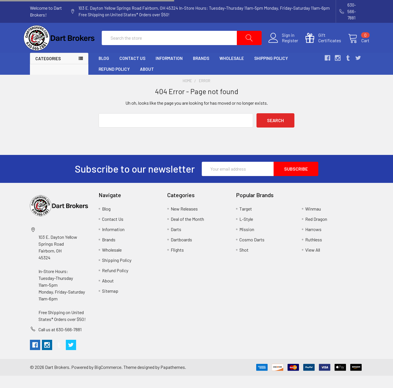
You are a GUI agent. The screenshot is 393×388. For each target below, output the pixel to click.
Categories (48, 71)
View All (312, 262)
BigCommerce (107, 379)
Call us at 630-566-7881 (60, 341)
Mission (246, 241)
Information (169, 70)
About (147, 81)
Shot (244, 262)
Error (204, 93)
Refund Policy (114, 81)
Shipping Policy (271, 70)
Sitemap (110, 303)
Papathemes (172, 379)
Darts (176, 241)
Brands (201, 70)
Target (245, 221)
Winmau (313, 221)
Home (187, 93)
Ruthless (313, 251)
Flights (177, 262)
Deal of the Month (187, 231)
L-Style (246, 231)
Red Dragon (316, 231)
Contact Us (132, 70)
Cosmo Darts (251, 251)
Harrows (313, 241)
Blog (104, 70)
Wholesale (231, 70)
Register (284, 46)
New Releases (184, 221)
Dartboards (181, 251)
